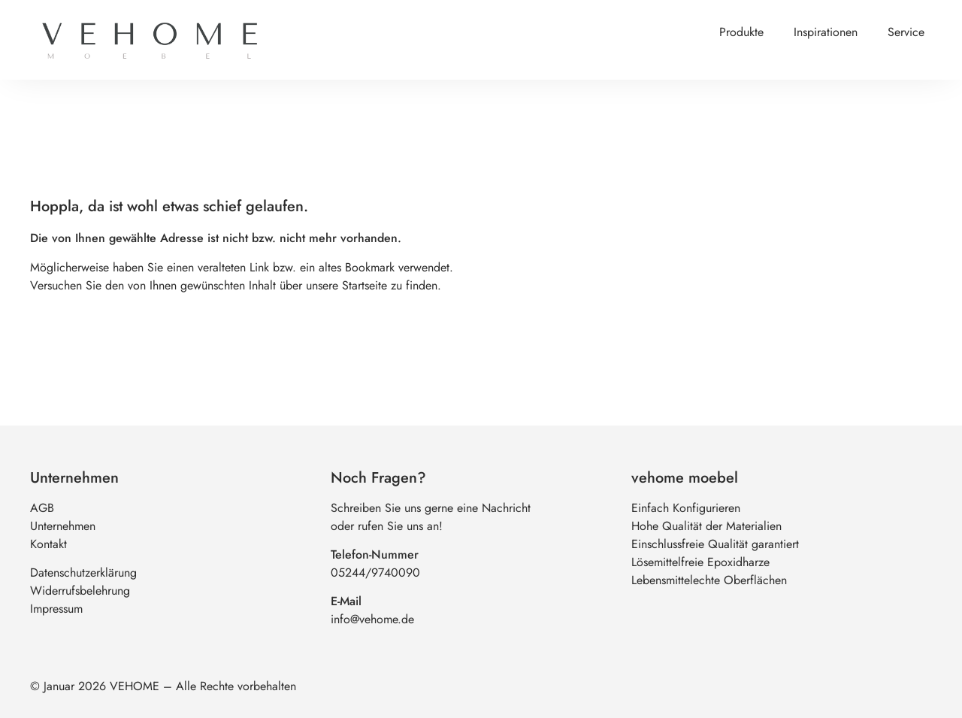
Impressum (56, 608)
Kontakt (48, 544)
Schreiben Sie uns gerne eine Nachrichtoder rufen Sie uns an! (431, 517)
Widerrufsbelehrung (80, 590)
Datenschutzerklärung (83, 572)
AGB (42, 508)
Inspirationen (826, 32)
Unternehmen (62, 526)
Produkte (741, 32)
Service (906, 32)
